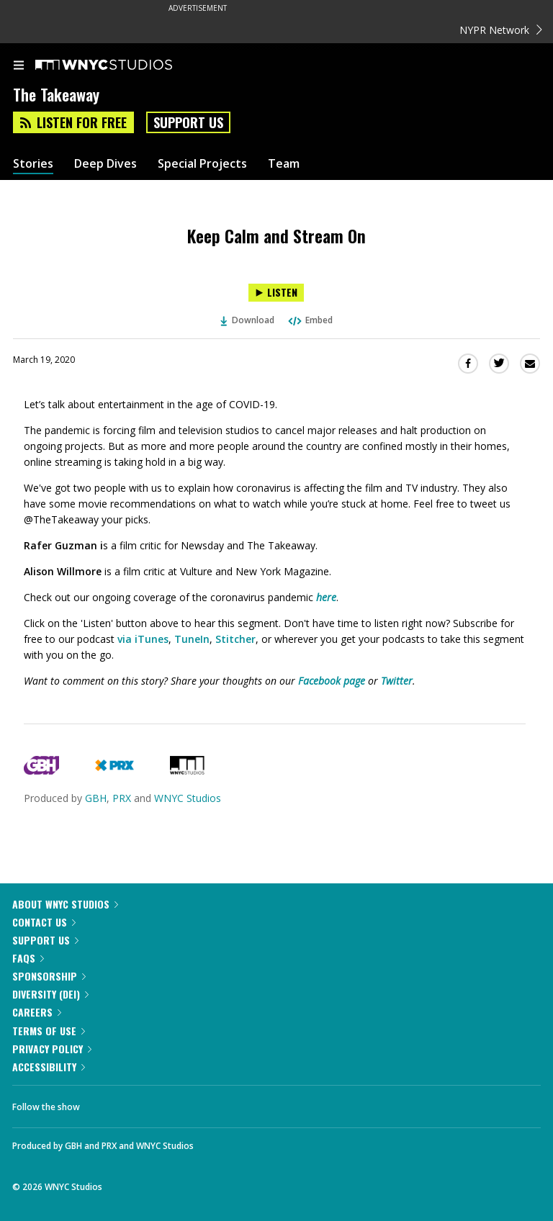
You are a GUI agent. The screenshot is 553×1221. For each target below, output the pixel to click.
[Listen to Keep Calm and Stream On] (276, 293)
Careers (36, 1011)
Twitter (397, 681)
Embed (310, 320)
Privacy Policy (51, 1048)
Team (284, 163)
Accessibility (48, 1066)
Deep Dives (105, 163)
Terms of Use (48, 1030)
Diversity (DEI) (50, 993)
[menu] (19, 66)
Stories (33, 163)
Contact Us (44, 921)
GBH (96, 798)
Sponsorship (49, 975)
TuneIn (192, 639)
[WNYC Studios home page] (121, 65)
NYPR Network (500, 30)
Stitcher (235, 639)
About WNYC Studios (65, 903)
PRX (121, 798)
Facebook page (331, 681)
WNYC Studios (187, 798)
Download (247, 320)
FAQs (28, 957)
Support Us (188, 122)
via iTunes (142, 639)
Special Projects (202, 163)
